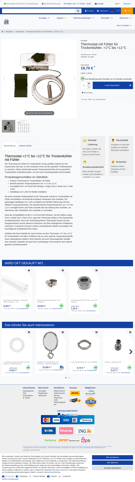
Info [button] (116, 4)
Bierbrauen (124, 18)
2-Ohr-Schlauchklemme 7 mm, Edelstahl (84, 362)
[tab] (9, 146)
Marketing (23, 476)
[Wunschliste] (117, 11)
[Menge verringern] (89, 87)
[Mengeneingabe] (84, 85)
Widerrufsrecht (59, 391)
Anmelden (42, 391)
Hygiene (60, 18)
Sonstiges (43, 18)
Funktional (67, 476)
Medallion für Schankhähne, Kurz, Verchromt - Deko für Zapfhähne (48, 362)
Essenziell (10, 476)
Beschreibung (9, 146)
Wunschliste (87, 93)
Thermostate (19, 31)
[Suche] (78, 11)
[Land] (112, 11)
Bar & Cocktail (123, 25)
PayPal (54, 476)
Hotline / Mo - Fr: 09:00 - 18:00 (77, 4)
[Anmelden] (89, 11)
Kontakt (99, 4)
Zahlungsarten (28, 391)
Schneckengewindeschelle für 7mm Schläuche (48, 301)
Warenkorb (42, 396)
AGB (55, 400)
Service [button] (127, 4)
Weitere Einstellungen (10, 479)
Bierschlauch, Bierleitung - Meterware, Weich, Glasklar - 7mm (15, 301)
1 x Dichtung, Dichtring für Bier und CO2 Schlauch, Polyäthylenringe (16, 362)
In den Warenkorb (118, 85)
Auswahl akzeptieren (112, 468)
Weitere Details (25, 146)
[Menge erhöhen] (89, 83)
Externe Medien (39, 476)
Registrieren (43, 393)
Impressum (58, 398)
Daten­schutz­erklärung (52, 472)
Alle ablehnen (112, 463)
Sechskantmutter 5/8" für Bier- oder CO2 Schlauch (84, 301)
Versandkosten (100, 99)
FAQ (24, 393)
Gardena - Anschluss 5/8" (113, 362)
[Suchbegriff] (38, 11)
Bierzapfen (105, 18)
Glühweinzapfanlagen (82, 18)
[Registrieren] (102, 11)
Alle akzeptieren (112, 457)
